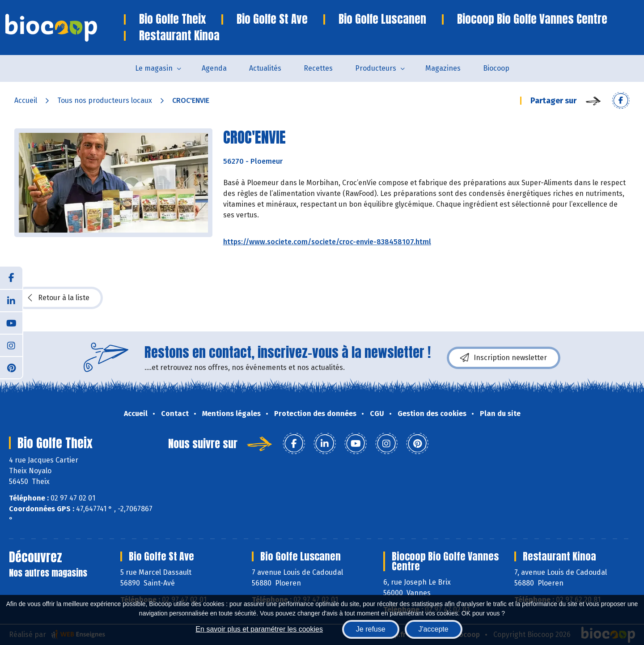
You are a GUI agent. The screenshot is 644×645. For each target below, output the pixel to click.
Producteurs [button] (375, 68)
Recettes (318, 68)
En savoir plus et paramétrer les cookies (259, 629)
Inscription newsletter (503, 357)
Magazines (443, 68)
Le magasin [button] (154, 68)
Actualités (265, 68)
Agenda (214, 68)
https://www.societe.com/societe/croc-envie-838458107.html (327, 242)
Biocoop (496, 68)
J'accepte (434, 629)
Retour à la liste (58, 297)
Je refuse (371, 629)
